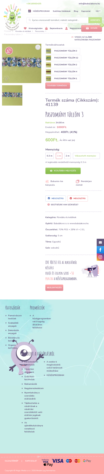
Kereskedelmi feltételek (31, 363)
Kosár (91, 28)
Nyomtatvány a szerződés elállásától (32, 395)
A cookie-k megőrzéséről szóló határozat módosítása (54, 366)
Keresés (95, 20)
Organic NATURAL (13, 346)
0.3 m (49, 155)
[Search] (64, 20)
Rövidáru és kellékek (23, 31)
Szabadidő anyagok (13, 324)
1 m (59, 155)
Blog (76, 11)
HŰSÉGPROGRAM (39, 11)
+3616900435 (33, 3)
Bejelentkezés (54, 28)
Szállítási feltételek (62, 11)
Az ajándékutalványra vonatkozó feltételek (33, 427)
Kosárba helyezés (63, 170)
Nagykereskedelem (34, 388)
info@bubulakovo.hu (89, 3)
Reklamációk (30, 384)
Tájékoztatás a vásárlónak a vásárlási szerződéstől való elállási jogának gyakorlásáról (33, 411)
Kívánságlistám (33, 28)
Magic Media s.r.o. (23, 470)
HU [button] (97, 11)
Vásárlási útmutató (29, 370)
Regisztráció (73, 28)
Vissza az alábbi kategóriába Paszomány (88, 38)
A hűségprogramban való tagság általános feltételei (41, 321)
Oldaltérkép (11, 461)
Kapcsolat (85, 11)
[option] (21, 63)
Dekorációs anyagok (13, 332)
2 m (67, 155)
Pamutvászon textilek (15, 317)
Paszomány (39, 31)
